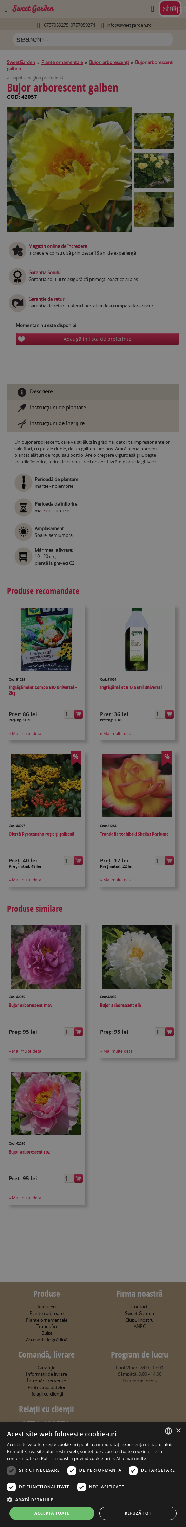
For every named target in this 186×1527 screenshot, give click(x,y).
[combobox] (168, 1431)
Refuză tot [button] (138, 1513)
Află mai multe (131, 1459)
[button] (93, 1499)
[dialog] (93, 1474)
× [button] (178, 1430)
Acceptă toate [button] (51, 1513)
